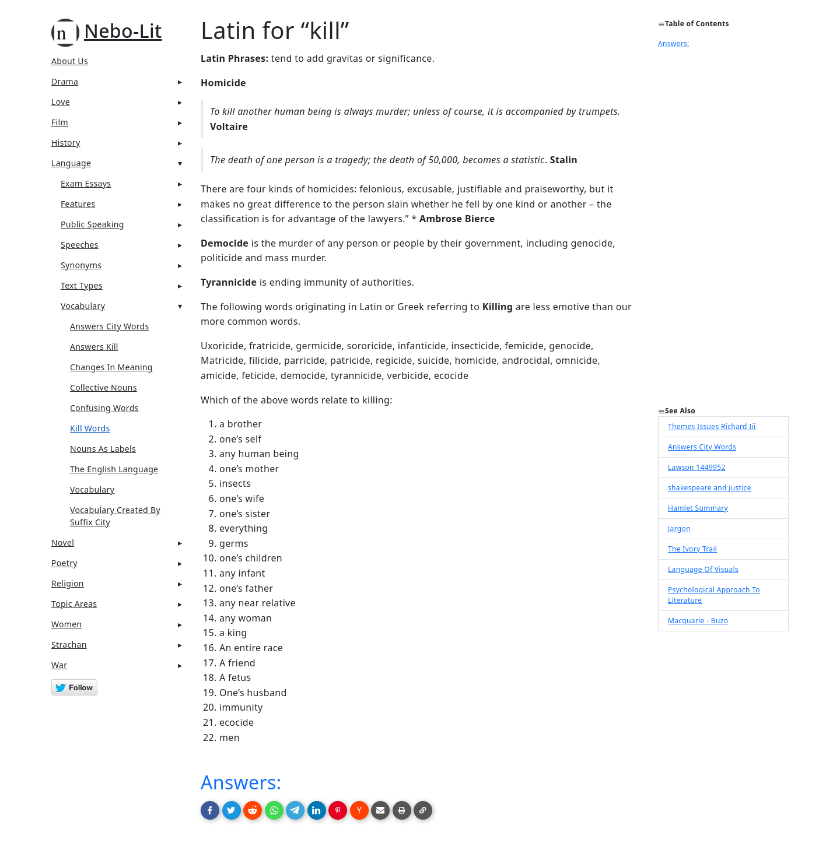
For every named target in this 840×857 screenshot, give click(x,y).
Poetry (64, 562)
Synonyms (81, 265)
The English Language (114, 469)
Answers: (241, 782)
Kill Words (90, 428)
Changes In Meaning (111, 367)
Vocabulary (83, 305)
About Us (69, 60)
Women (66, 624)
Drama (64, 81)
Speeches (80, 244)
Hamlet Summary (698, 508)
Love (60, 101)
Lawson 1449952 (697, 467)
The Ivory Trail (692, 549)
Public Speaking (92, 224)
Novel (62, 542)
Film (59, 122)
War (59, 664)
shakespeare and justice (709, 488)
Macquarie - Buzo (698, 621)
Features (78, 203)
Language (71, 162)
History (65, 142)
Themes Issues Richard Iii (712, 426)
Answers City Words (109, 326)
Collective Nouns (103, 387)
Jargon (679, 528)
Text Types (82, 285)
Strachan (69, 644)
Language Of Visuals (703, 569)
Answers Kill (94, 346)
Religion (67, 583)
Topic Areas (74, 603)
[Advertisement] (723, 231)
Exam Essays (86, 183)
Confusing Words (104, 407)
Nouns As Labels (103, 448)
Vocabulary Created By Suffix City (115, 516)
